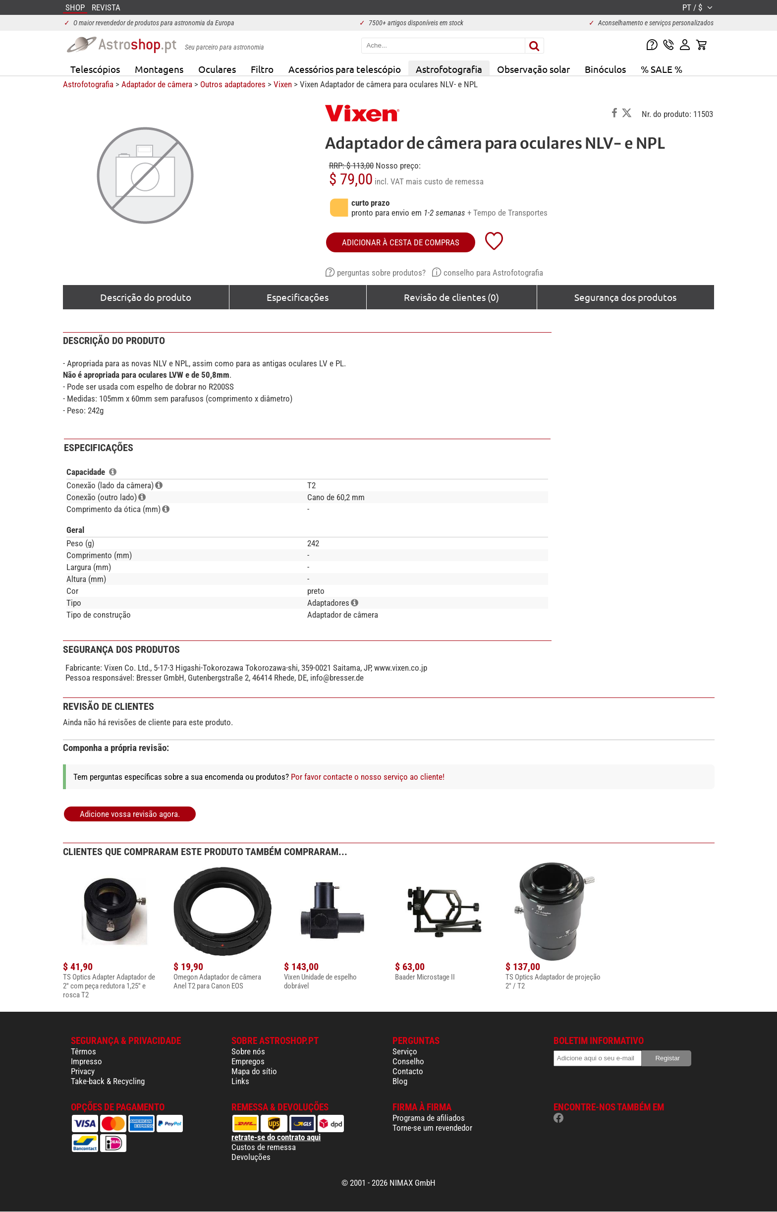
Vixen (283, 84)
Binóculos (605, 69)
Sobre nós (248, 1051)
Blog (399, 1081)
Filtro (262, 69)
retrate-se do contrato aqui (276, 1137)
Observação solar (533, 69)
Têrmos (83, 1051)
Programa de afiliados (428, 1118)
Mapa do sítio (254, 1071)
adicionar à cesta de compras (400, 242)
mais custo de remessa (445, 181)
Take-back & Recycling (108, 1081)
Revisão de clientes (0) (451, 297)
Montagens (159, 69)
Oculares (217, 69)
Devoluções (251, 1157)
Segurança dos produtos (625, 297)
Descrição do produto (145, 297)
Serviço (404, 1051)
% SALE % (661, 69)
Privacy (83, 1071)
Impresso (86, 1061)
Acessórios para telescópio (344, 69)
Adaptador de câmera (156, 84)
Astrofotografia (449, 69)
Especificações (298, 297)
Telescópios (95, 69)
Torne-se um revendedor (432, 1128)
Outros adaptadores (233, 84)
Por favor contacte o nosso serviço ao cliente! (367, 777)
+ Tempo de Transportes (507, 213)
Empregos (248, 1061)
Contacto (407, 1071)
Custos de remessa (263, 1147)
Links (240, 1081)
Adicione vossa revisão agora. (130, 814)
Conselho (408, 1061)
